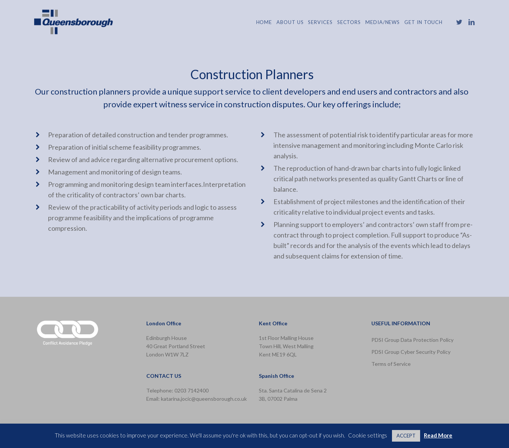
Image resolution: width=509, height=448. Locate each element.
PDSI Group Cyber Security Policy (410, 352)
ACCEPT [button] (406, 436)
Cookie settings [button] (367, 435)
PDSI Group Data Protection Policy (412, 340)
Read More (438, 435)
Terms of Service (391, 364)
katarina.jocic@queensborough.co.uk (204, 398)
